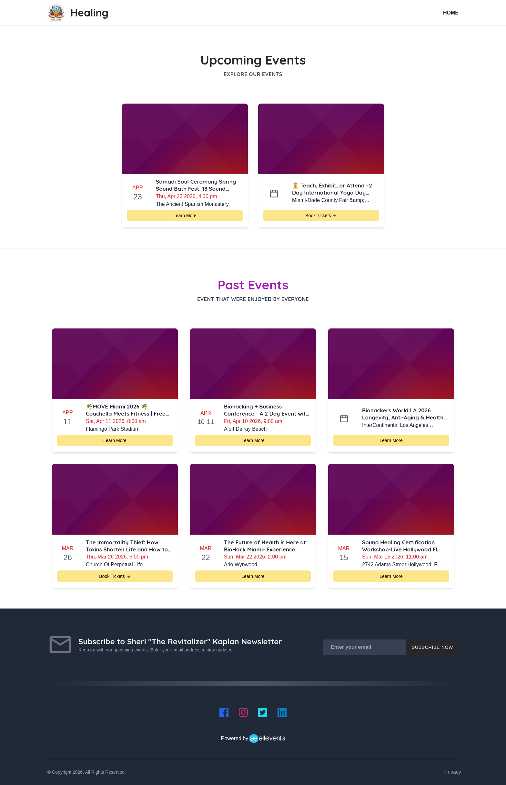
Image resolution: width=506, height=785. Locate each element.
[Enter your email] (364, 647)
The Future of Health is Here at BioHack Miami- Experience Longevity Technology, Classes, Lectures (265, 546)
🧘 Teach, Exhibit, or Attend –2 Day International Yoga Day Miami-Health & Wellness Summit (332, 189)
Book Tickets (321, 215)
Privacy (452, 772)
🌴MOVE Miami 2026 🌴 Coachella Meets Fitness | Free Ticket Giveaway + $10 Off (126, 410)
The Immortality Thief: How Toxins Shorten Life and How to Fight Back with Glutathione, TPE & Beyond (129, 546)
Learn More (185, 215)
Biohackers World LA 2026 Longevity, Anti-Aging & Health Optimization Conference (402, 414)
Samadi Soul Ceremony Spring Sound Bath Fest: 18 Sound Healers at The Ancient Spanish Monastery (197, 185)
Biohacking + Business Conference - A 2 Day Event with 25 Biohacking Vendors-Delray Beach (266, 410)
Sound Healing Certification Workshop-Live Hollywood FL (400, 546)
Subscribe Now (432, 647)
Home (451, 12)
